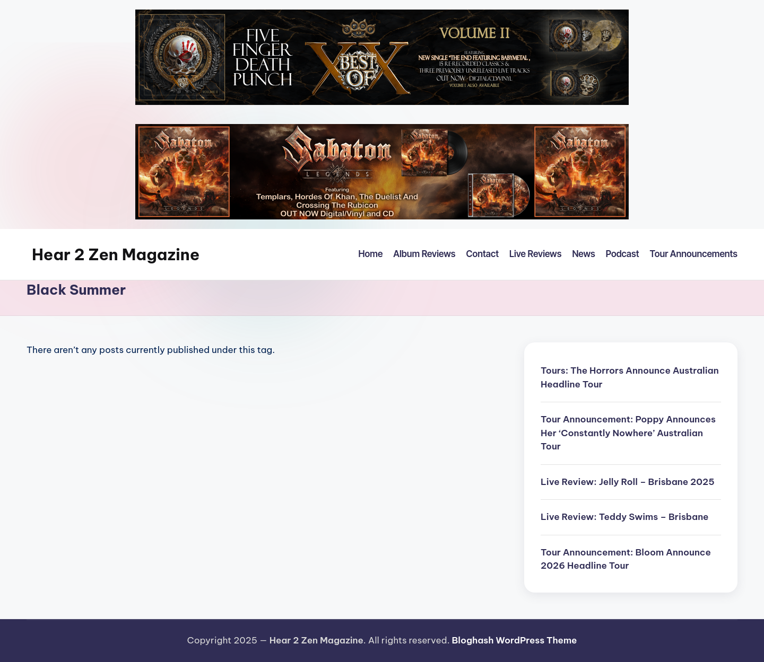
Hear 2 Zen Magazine (115, 254)
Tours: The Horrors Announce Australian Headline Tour (630, 377)
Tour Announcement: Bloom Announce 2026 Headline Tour (626, 559)
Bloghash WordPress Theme (514, 640)
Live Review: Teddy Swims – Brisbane (625, 517)
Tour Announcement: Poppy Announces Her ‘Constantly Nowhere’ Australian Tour (628, 432)
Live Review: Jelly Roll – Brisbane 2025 (628, 482)
